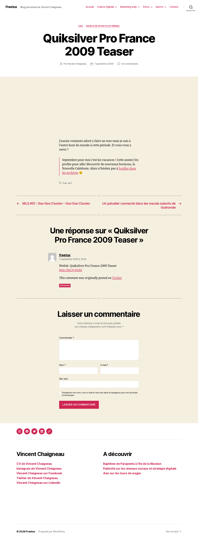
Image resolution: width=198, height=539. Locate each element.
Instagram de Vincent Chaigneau (39, 468)
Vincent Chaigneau (76, 63)
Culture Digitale (105, 6)
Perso (146, 6)
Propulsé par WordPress (51, 531)
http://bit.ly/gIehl (70, 270)
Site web (63, 378)
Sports (159, 6)
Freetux (11, 7)
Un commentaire (129, 63)
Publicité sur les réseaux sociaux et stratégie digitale (139, 468)
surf (70, 182)
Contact (173, 6)
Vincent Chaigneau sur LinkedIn (38, 482)
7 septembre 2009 (103, 63)
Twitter (117, 278)
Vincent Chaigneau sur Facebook (39, 473)
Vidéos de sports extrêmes (103, 26)
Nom (62, 365)
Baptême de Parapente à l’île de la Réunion (132, 463)
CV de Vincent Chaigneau (34, 463)
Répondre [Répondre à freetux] (65, 285)
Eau (80, 26)
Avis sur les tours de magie (122, 473)
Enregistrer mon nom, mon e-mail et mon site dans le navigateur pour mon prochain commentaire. (100, 393)
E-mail (104, 365)
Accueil (90, 6)
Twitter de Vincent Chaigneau (37, 478)
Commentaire (66, 337)
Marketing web (128, 6)
